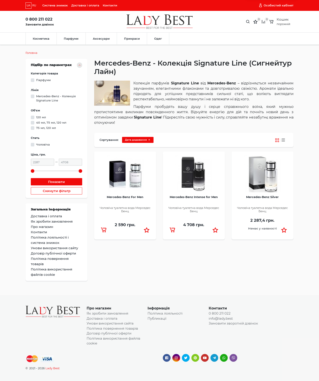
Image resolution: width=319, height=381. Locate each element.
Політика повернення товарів (112, 328)
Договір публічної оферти (109, 333)
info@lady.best (221, 318)
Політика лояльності (165, 313)
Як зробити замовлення (107, 313)
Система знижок (55, 5)
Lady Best (52, 368)
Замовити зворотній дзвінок (233, 323)
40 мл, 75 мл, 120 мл (51, 122)
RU (34, 5)
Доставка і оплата (85, 5)
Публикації (157, 318)
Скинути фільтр (56, 191)
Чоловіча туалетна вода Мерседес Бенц (125, 209)
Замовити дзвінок (39, 24)
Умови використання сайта (110, 323)
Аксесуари (101, 38)
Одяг (158, 38)
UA (28, 5)
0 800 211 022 (39, 19)
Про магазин (99, 308)
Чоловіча (43, 144)
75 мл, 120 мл (46, 128)
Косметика (41, 38)
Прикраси (132, 38)
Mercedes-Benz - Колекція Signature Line (56, 98)
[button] (146, 229)
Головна (31, 52)
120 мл (41, 117)
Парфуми (71, 38)
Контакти (110, 5)
